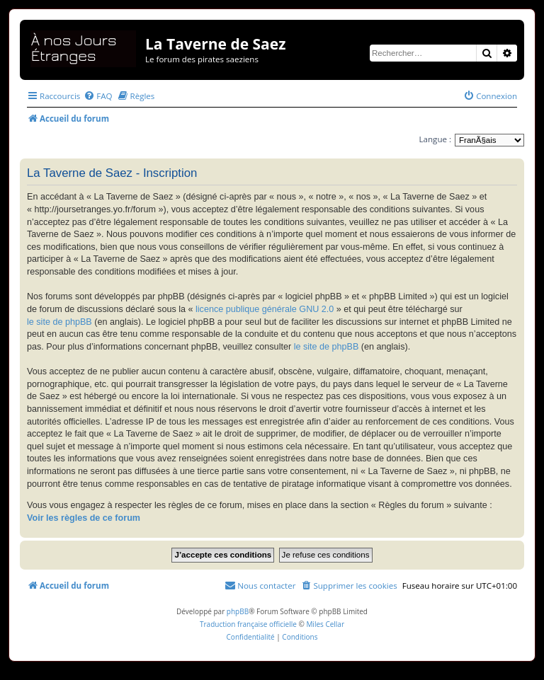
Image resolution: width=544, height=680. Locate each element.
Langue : (435, 139)
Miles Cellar (325, 624)
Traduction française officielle (248, 624)
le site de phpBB (59, 322)
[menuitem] (98, 96)
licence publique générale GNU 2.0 (265, 309)
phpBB (238, 611)
